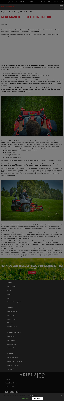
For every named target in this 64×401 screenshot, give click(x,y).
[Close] (61, 395)
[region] (32, 397)
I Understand (37, 398)
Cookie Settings (25, 398)
